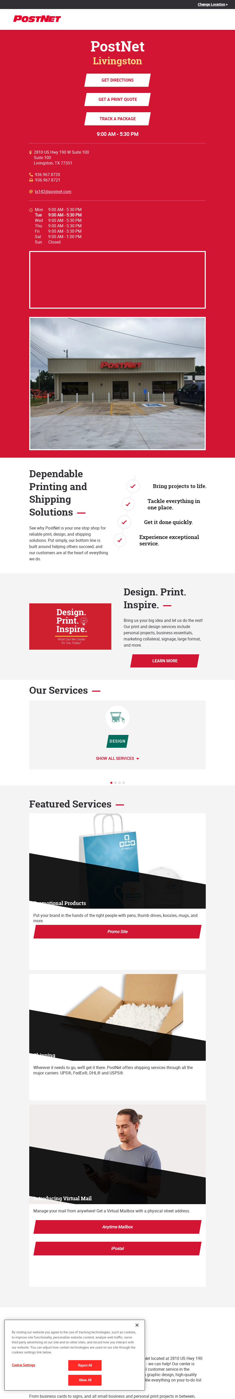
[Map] (117, 280)
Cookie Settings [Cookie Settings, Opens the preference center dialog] (23, 1365)
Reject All (85, 1365)
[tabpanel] (117, 734)
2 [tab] (117, 784)
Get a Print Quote (117, 99)
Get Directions (118, 80)
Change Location (212, 4)
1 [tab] (112, 784)
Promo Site (117, 931)
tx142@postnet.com (53, 191)
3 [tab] (121, 784)
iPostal (117, 1248)
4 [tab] (125, 784)
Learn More (164, 661)
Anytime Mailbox (117, 1227)
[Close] (137, 1325)
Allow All (85, 1380)
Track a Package (118, 118)
